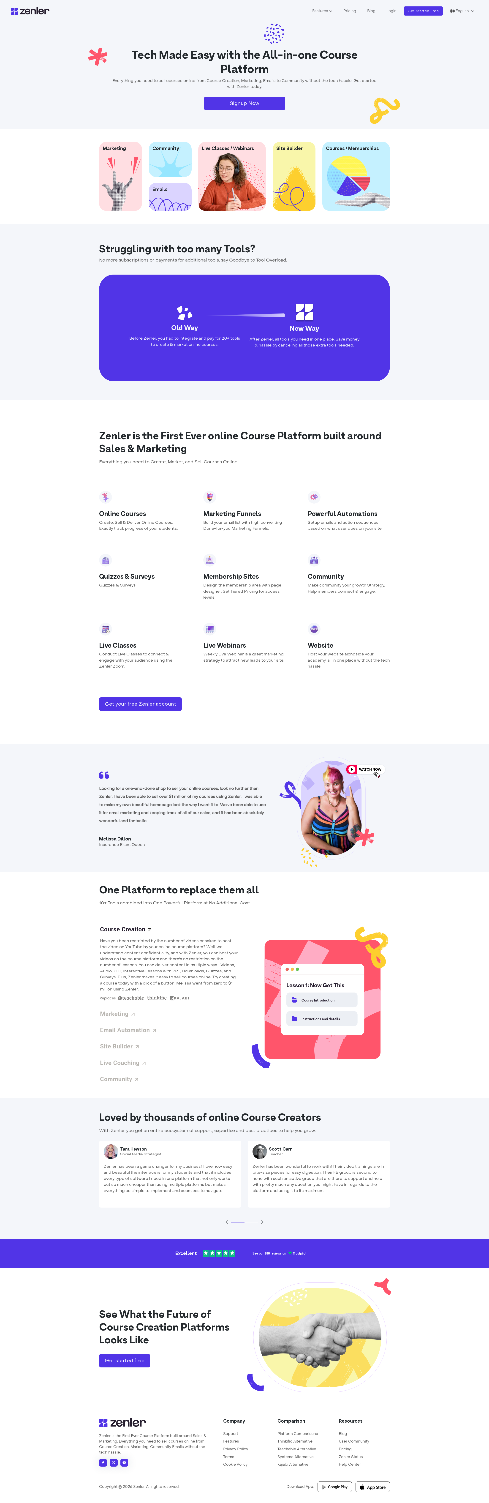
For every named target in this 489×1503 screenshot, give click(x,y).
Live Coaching (123, 1062)
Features (320, 10)
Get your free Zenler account (140, 704)
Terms (228, 1456)
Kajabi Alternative (292, 1464)
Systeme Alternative (295, 1456)
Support (230, 1433)
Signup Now (244, 103)
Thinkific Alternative (294, 1441)
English (460, 11)
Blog (371, 10)
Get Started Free (423, 11)
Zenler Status (351, 1456)
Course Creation (126, 929)
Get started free (124, 1361)
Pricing (349, 10)
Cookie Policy (235, 1464)
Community (119, 1079)
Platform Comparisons (297, 1433)
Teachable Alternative (296, 1449)
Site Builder (120, 1046)
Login (391, 10)
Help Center (350, 1464)
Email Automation (128, 1030)
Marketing (118, 1013)
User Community (354, 1441)
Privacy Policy (235, 1449)
